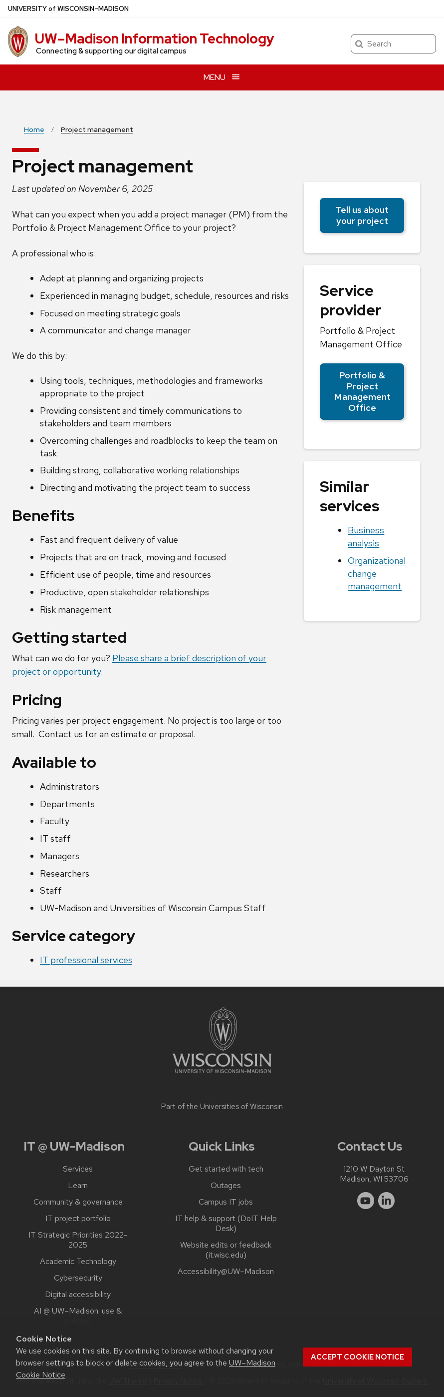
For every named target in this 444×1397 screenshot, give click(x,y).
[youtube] (365, 1200)
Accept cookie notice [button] (357, 1357)
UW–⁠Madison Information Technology (154, 38)
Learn (78, 1186)
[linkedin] (386, 1200)
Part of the (222, 1107)
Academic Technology (78, 1262)
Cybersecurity (78, 1278)
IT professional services (86, 960)
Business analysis (366, 536)
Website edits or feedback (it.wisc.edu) (225, 1250)
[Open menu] (222, 77)
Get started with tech (226, 1169)
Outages (226, 1186)
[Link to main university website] (222, 1075)
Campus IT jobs (226, 1202)
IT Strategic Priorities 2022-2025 (77, 1240)
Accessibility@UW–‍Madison (226, 1272)
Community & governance (78, 1202)
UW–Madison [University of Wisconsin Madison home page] (68, 8)
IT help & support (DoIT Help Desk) (226, 1224)
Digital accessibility (78, 1295)
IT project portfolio (78, 1219)
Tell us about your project (362, 215)
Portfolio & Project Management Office (362, 391)
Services (78, 1169)
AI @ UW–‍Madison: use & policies (78, 1316)
